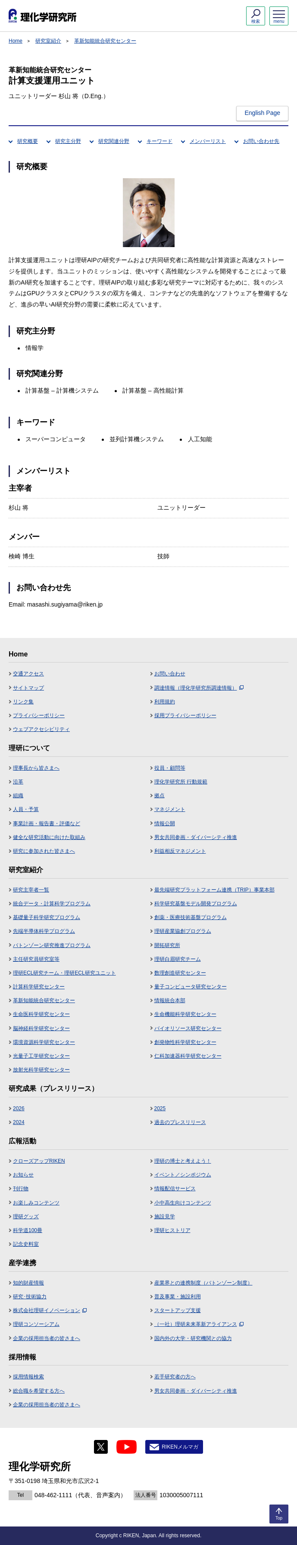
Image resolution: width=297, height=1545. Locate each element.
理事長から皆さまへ (36, 768)
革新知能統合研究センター (105, 41)
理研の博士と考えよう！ (182, 1161)
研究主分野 (68, 141)
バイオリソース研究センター (188, 1028)
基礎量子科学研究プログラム (46, 917)
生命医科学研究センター (41, 1014)
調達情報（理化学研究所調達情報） (199, 688)
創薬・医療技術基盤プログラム (190, 917)
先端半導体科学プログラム (44, 931)
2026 (19, 1108)
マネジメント (169, 809)
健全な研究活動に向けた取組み (49, 837)
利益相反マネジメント (180, 851)
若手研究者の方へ (175, 1377)
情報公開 (164, 823)
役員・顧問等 (169, 768)
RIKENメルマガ (180, 1447)
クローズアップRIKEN (39, 1161)
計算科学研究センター (39, 987)
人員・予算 (26, 809)
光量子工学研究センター (41, 1056)
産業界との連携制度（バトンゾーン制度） (203, 1283)
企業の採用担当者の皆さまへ (46, 1338)
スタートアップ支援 (177, 1310)
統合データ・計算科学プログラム (52, 904)
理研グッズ (26, 1217)
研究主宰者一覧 (31, 890)
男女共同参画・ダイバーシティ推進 (195, 837)
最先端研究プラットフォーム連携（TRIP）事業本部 (214, 890)
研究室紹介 (48, 41)
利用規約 (164, 702)
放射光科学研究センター (41, 1070)
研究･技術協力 (30, 1297)
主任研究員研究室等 (36, 959)
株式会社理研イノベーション (50, 1310)
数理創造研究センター (180, 973)
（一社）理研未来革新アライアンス (199, 1324)
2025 (160, 1108)
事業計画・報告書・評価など (46, 823)
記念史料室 (26, 1244)
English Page (262, 112)
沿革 (18, 782)
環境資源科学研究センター (44, 1042)
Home (15, 41)
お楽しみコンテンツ (36, 1203)
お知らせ (23, 1175)
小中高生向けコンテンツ (182, 1203)
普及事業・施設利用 (177, 1297)
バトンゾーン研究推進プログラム (52, 945)
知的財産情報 (28, 1283)
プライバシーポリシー (39, 715)
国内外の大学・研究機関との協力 (193, 1338)
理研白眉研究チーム (177, 959)
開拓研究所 (167, 945)
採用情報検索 (28, 1377)
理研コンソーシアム (36, 1324)
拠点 (159, 796)
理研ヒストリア (172, 1230)
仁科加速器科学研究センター (188, 1056)
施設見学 (164, 1217)
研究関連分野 (113, 141)
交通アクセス (28, 674)
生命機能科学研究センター (185, 1014)
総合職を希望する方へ (39, 1391)
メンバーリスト (208, 141)
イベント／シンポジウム (182, 1175)
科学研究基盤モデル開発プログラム (195, 904)
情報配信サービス (175, 1189)
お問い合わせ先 (261, 141)
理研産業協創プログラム (182, 931)
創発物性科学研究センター (185, 1042)
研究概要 (27, 141)
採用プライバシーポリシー (185, 715)
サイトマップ (28, 688)
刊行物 (20, 1189)
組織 (18, 796)
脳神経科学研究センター (41, 1028)
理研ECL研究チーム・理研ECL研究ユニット (64, 973)
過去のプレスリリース (180, 1122)
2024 (19, 1122)
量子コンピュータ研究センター (190, 987)
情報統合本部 (169, 1000)
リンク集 (23, 702)
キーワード (159, 141)
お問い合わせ (169, 674)
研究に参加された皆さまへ (44, 851)
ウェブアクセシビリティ (41, 729)
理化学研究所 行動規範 (180, 782)
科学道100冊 (27, 1230)
